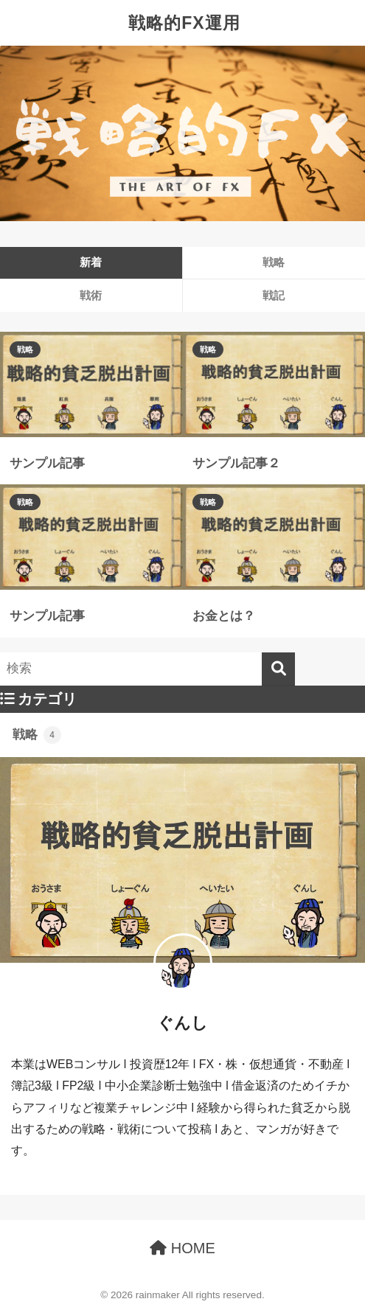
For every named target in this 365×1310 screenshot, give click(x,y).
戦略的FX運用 (184, 22)
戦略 (25, 349)
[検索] (278, 669)
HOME (182, 1248)
